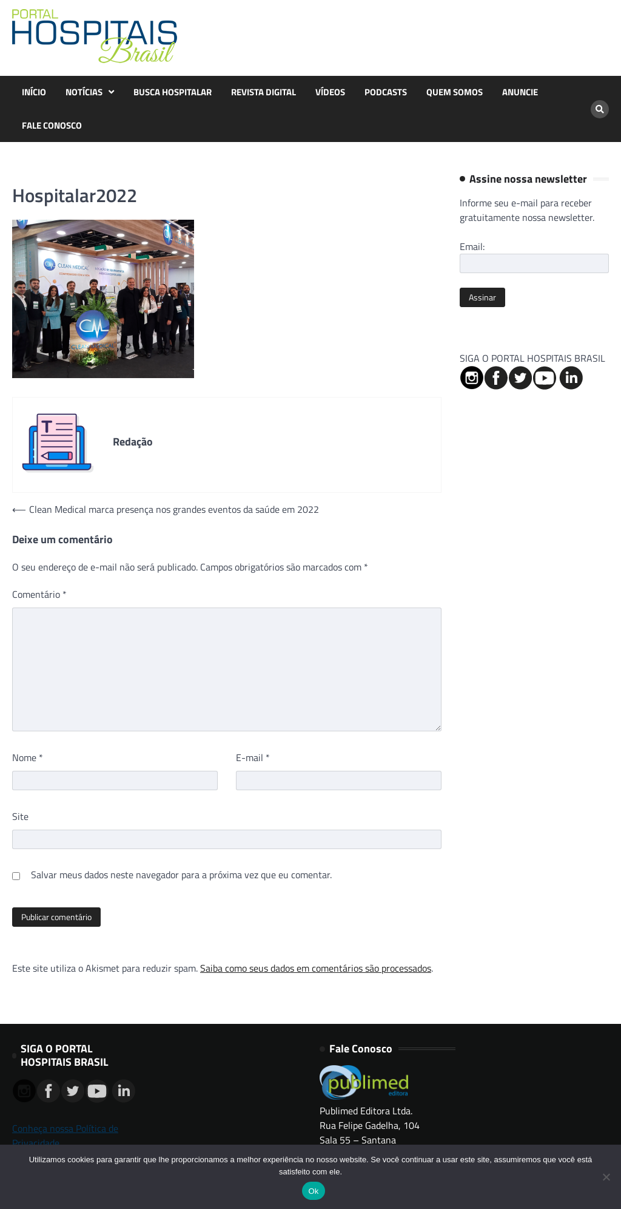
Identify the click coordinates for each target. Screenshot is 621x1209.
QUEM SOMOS (454, 92)
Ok (313, 1191)
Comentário (39, 594)
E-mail (253, 757)
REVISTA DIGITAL (263, 92)
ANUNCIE (520, 92)
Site (20, 816)
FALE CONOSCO (52, 125)
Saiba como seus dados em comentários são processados (315, 968)
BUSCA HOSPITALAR (172, 92)
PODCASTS (385, 92)
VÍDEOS (330, 92)
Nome (27, 757)
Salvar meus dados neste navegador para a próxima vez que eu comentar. (181, 874)
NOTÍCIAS (83, 92)
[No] (606, 1177)
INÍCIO (34, 92)
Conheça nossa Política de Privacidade (65, 1135)
